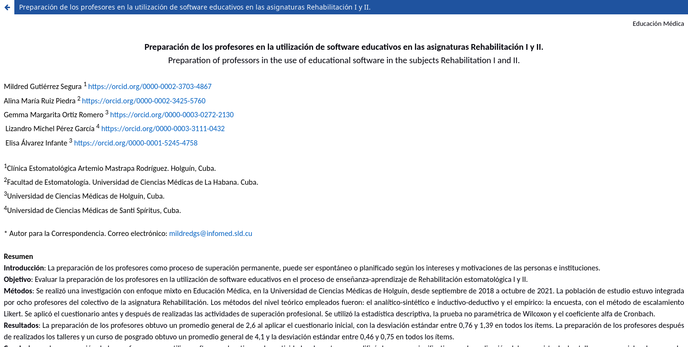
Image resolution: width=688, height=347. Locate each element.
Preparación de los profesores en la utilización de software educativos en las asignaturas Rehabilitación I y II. (195, 6)
